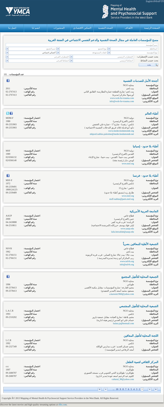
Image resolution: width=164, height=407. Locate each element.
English (149, 1)
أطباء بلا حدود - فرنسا (145, 175)
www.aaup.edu (127, 228)
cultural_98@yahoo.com (123, 379)
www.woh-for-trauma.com (122, 98)
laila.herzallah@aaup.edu (122, 232)
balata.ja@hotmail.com (123, 323)
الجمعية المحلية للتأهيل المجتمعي (138, 306)
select (109, 49)
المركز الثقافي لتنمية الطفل (142, 362)
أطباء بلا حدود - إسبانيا (145, 146)
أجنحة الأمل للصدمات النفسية (140, 80)
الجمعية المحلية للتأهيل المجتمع (139, 276)
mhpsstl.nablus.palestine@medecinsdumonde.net (112, 134)
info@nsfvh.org (127, 264)
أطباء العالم (151, 113)
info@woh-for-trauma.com (122, 101)
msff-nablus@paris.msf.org (121, 199)
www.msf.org (128, 163)
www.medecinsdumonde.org (121, 131)
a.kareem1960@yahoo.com (121, 294)
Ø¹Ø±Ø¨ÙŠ (158, 1)
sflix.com (62, 404)
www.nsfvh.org (127, 261)
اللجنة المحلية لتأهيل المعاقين (141, 335)
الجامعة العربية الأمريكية (144, 211)
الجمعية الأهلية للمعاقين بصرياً (140, 244)
